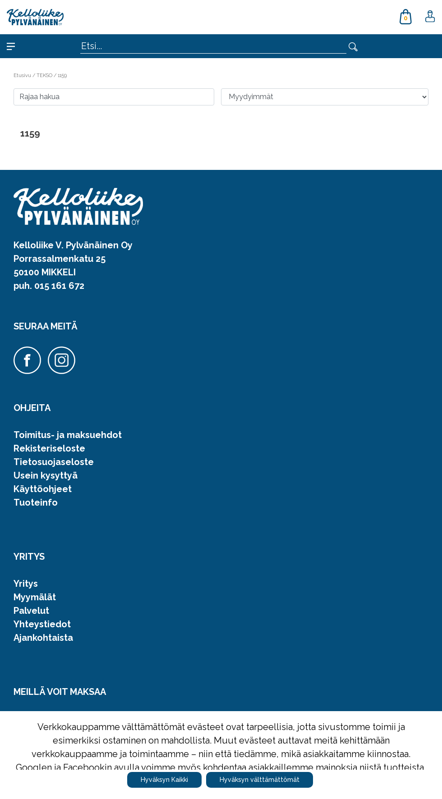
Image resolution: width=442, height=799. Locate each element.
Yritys (26, 583)
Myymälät (35, 597)
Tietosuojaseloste (54, 462)
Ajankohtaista (43, 637)
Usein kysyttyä (46, 475)
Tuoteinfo (36, 502)
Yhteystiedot (42, 624)
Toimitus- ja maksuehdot (68, 434)
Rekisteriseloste (49, 448)
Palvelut (31, 610)
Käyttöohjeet (43, 489)
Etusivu (23, 75)
